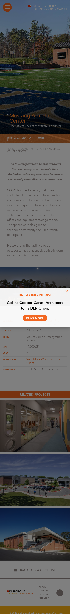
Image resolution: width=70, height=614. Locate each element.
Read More (35, 318)
